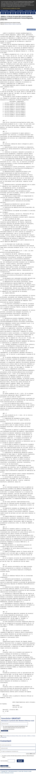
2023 (18, 13)
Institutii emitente (28, 10)
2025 (8, 13)
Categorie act (13, 10)
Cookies (2, 772)
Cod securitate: (4, 760)
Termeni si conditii (27, 771)
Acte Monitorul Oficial (14, 735)
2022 (23, 13)
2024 (13, 13)
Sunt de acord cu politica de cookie (10, 8)
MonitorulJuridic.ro (14, 771)
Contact (12, 772)
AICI (9, 6)
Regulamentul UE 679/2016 (8, 729)
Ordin (20, 735)
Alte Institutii (23, 735)
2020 (33, 13)
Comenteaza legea (31, 29)
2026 (3, 13)
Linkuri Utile (21, 771)
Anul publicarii (20, 10)
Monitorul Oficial (6, 735)
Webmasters (7, 772)
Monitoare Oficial (4, 10)
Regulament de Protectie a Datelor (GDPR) (26, 1)
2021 (28, 13)
